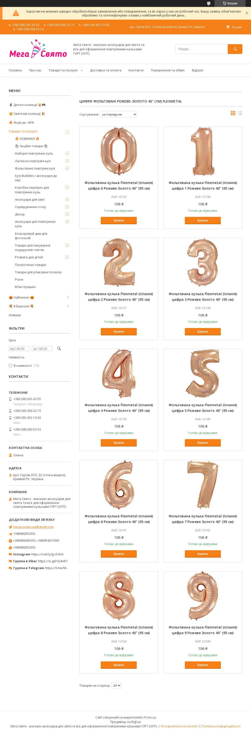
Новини (15, 315)
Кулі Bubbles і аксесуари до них (36, 177)
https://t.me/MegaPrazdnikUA (67, 568)
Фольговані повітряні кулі (35, 168)
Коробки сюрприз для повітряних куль (32, 189)
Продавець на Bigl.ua (125, 722)
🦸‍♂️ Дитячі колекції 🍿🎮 (27, 105)
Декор (20, 214)
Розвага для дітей (29, 257)
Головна (15, 70)
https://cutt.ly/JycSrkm (47, 554)
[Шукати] (235, 49)
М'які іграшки (25, 287)
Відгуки (197, 70)
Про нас (35, 70)
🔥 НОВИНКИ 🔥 (27, 138)
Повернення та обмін (168, 70)
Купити (119, 220)
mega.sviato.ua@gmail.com (33, 527)
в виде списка (240, 114)
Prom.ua (150, 717)
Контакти (136, 70)
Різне (19, 279)
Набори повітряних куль (34, 153)
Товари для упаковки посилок (38, 272)
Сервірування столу (30, 207)
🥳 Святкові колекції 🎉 (27, 113)
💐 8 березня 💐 (21, 306)
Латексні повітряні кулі (33, 161)
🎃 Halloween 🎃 (21, 297)
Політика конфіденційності (220, 726)
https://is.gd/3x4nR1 (53, 561)
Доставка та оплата (105, 70)
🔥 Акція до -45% (21, 122)
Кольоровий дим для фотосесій (31, 235)
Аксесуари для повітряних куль (35, 223)
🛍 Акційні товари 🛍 (31, 146)
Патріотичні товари (30, 264)
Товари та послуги (63, 70)
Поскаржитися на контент (179, 726)
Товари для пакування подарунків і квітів (32, 247)
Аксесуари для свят (30, 199)
